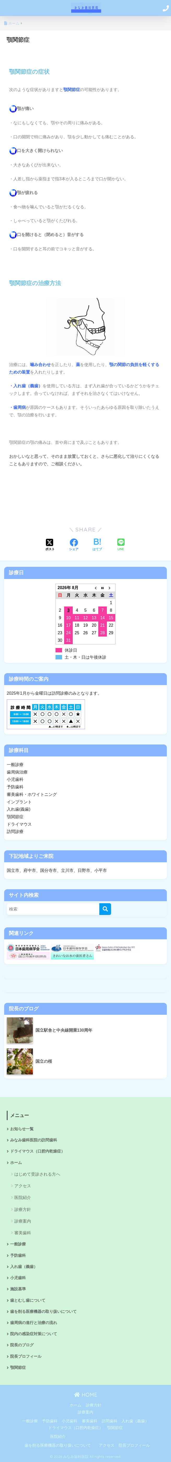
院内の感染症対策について (33, 1334)
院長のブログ (22, 1345)
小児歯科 (18, 1278)
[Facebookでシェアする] (73, 545)
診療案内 (22, 1221)
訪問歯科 (109, 1421)
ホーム (16, 1163)
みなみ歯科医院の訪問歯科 (33, 1140)
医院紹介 (22, 1197)
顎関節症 (18, 1368)
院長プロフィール (25, 1356)
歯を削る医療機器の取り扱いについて (43, 1311)
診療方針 (22, 1209)
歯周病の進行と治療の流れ (33, 1323)
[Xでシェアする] (50, 545)
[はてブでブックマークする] (97, 545)
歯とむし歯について (27, 1300)
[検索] (105, 909)
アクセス (22, 1186)
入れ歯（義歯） (24, 1267)
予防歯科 (18, 1255)
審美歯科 (22, 1233)
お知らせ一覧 (22, 1129)
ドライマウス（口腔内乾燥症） (37, 1151)
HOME (85, 1394)
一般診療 (18, 1244)
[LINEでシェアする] (121, 545)
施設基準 (18, 1289)
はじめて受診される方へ (37, 1174)
